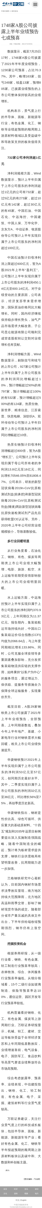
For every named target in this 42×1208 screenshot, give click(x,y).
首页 (5, 1189)
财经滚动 (15, 11)
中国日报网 (5, 11)
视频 (26, 1193)
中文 (17, 1200)
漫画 (16, 1193)
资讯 (26, 1189)
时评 (16, 1189)
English (23, 1200)
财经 (37, 1189)
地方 (37, 1193)
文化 (5, 1193)
